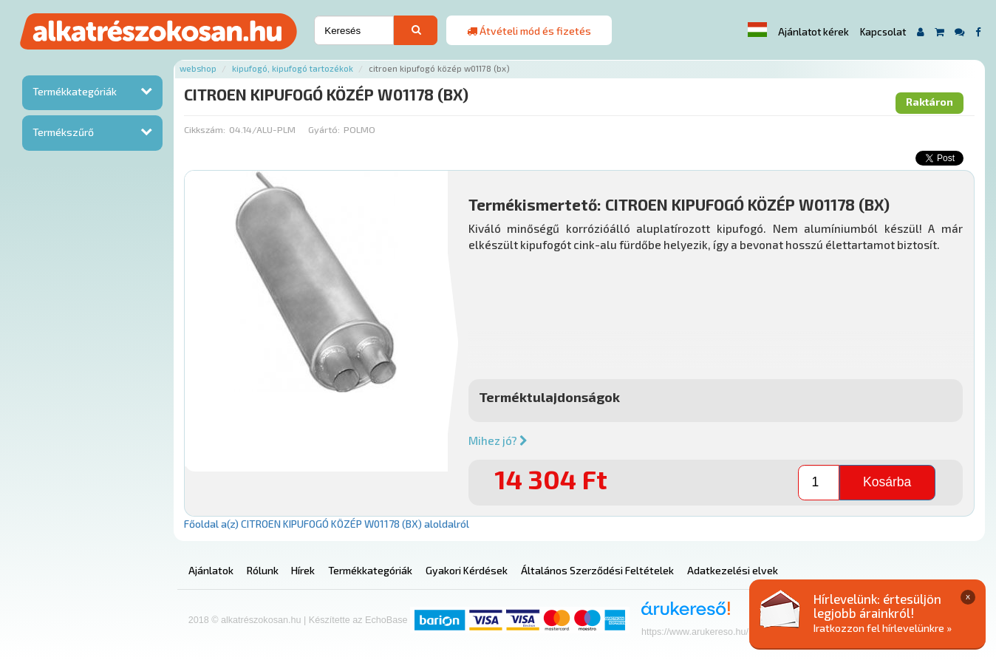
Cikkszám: (204, 129)
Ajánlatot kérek (813, 32)
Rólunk (263, 570)
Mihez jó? (498, 440)
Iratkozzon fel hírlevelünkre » (882, 628)
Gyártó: (324, 129)
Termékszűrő (63, 132)
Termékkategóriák (75, 91)
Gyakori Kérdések (467, 570)
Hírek (303, 570)
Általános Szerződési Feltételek (597, 570)
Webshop (198, 68)
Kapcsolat (883, 32)
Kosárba (887, 481)
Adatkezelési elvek (732, 570)
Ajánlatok (210, 570)
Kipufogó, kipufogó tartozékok (292, 68)
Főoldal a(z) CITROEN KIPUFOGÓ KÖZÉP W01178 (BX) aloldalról (326, 523)
